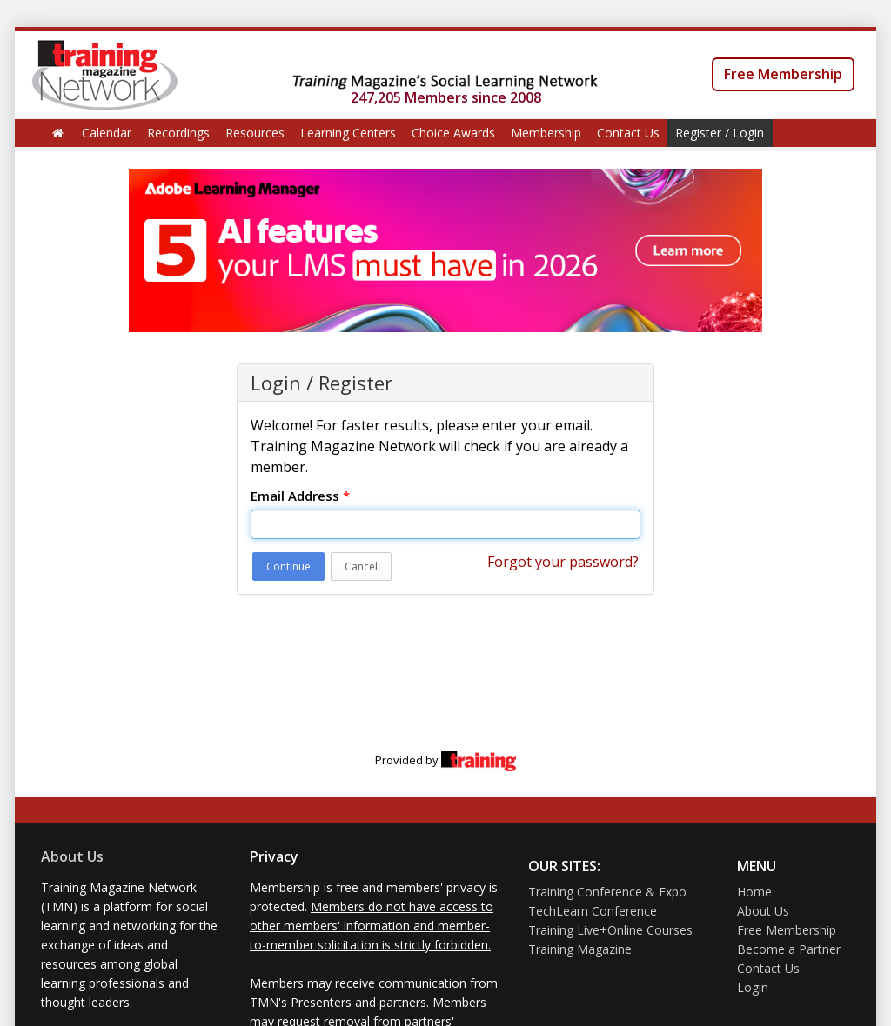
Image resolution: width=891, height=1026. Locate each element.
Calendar (106, 132)
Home (754, 891)
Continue (288, 566)
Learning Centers (348, 132)
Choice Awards (453, 132)
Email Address (300, 495)
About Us (72, 856)
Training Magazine (580, 949)
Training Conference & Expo (607, 891)
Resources (255, 132)
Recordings (178, 132)
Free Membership (783, 73)
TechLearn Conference (592, 911)
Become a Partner (789, 949)
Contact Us (628, 132)
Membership (546, 132)
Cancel (361, 566)
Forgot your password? (563, 561)
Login (752, 987)
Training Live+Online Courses (610, 930)
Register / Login (719, 132)
